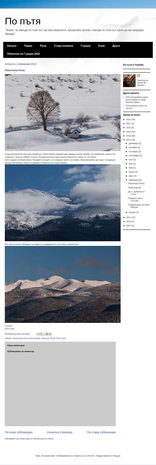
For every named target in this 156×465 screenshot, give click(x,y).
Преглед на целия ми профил (142, 82)
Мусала (45, 338)
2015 (129, 127)
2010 (129, 221)
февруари (134, 180)
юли (131, 159)
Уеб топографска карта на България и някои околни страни (137, 99)
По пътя (23, 21)
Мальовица (35, 338)
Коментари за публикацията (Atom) (36, 438)
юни (131, 163)
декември (134, 143)
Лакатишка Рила (20, 338)
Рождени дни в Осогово (135, 199)
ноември (133, 147)
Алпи (101, 45)
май (131, 167)
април (132, 172)
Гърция (85, 45)
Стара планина (63, 45)
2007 (129, 225)
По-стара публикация (101, 432)
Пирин (28, 45)
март (131, 176)
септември (134, 155)
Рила (43, 45)
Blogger (116, 456)
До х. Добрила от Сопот (136, 192)
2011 (129, 217)
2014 (129, 131)
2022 (129, 119)
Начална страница (59, 432)
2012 (129, 140)
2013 (129, 136)
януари (132, 212)
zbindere (91, 456)
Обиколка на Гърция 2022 (23, 53)
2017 (129, 123)
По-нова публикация (18, 432)
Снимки (8, 326)
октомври (133, 151)
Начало (11, 45)
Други (116, 45)
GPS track (9, 329)
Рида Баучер (134, 187)
